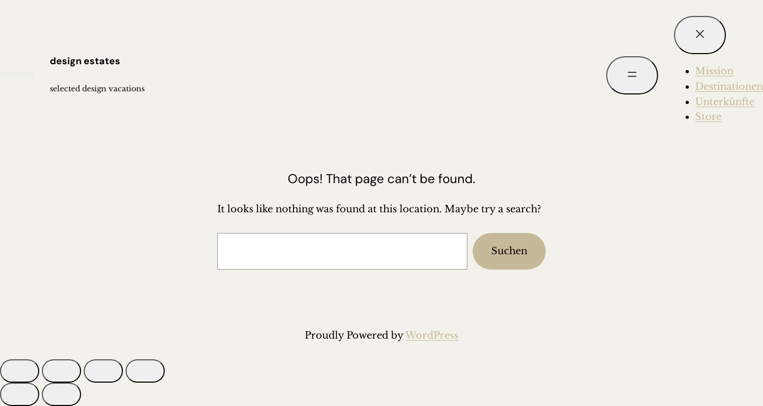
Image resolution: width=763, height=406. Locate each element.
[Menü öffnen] (632, 75)
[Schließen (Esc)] (145, 371)
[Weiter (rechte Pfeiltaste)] (61, 394)
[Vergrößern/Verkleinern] (19, 371)
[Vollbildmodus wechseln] (61, 371)
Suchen (509, 251)
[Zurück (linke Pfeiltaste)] (19, 394)
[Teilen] (103, 371)
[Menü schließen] (700, 35)
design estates (85, 61)
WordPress (431, 335)
